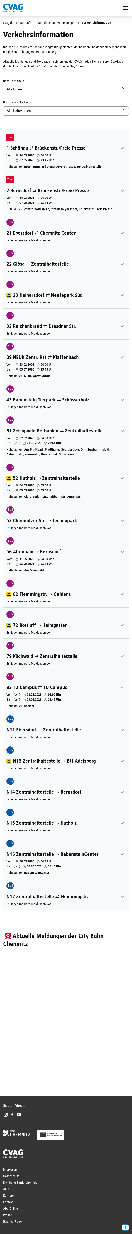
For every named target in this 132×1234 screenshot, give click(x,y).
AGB (6, 1189)
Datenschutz (11, 1176)
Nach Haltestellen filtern (17, 102)
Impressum (10, 1169)
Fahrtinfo (25, 23)
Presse (7, 1215)
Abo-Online (10, 1208)
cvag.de (8, 23)
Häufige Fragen (13, 1221)
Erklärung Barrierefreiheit (20, 1182)
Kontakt (8, 1202)
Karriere (8, 1195)
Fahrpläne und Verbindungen (56, 23)
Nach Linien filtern (13, 81)
